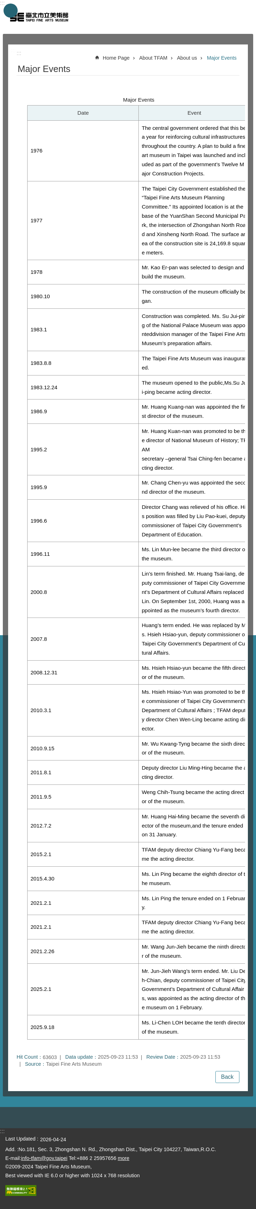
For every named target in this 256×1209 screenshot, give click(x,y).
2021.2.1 (40, 903)
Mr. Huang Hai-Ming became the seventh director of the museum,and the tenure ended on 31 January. (194, 825)
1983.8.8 (40, 363)
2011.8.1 (40, 772)
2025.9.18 (42, 1027)
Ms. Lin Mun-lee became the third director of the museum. (194, 553)
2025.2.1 (40, 989)
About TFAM (153, 58)
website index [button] (11, 11)
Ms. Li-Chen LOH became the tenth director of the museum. (193, 1027)
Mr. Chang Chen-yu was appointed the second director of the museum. (194, 487)
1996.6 (38, 521)
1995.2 (38, 449)
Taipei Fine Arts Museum (39, 17)
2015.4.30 (42, 879)
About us (187, 58)
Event (194, 113)
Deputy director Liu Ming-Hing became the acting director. (194, 772)
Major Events (222, 58)
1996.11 (40, 554)
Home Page (116, 58)
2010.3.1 (40, 710)
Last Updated (20, 1138)
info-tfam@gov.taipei (44, 1158)
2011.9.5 (40, 797)
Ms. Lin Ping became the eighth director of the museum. (193, 878)
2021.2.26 (42, 951)
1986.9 (38, 411)
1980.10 (40, 296)
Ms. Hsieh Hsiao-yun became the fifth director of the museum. (193, 672)
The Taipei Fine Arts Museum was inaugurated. (194, 363)
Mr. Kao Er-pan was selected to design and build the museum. (193, 271)
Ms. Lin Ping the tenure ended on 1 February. (193, 902)
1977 (36, 220)
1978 (36, 272)
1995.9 (38, 487)
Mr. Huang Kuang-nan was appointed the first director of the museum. (193, 411)
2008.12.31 (43, 672)
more (123, 1158)
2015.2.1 (40, 854)
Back (227, 1077)
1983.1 (38, 329)
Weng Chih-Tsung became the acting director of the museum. (193, 796)
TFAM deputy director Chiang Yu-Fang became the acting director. (194, 854)
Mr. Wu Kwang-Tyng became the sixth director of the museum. (194, 748)
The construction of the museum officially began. (194, 296)
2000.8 (38, 592)
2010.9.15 (42, 748)
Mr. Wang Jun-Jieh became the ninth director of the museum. (194, 951)
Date (83, 113)
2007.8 (38, 639)
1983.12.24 (43, 387)
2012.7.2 (40, 826)
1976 (36, 151)
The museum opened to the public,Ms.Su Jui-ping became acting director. (194, 387)
